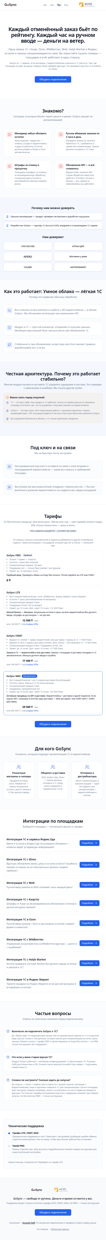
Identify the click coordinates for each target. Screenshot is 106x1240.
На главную (42, 1229)
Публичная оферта (60, 1229)
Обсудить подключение (53, 79)
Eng (66, 4)
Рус (59, 4)
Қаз (52, 4)
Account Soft (28, 1222)
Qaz (45, 4)
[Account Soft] (87, 5)
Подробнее (89, 843)
